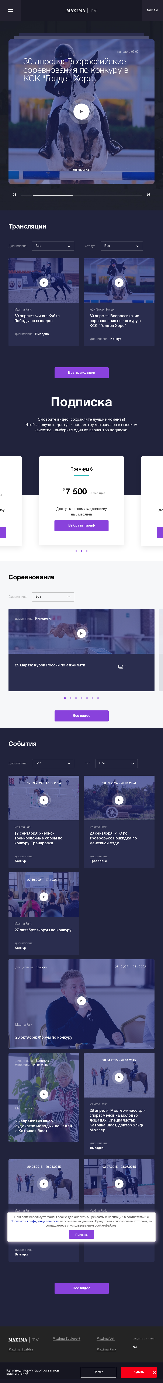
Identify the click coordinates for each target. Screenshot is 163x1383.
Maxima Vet (106, 1343)
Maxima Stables (20, 1353)
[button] (76, 551)
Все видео (81, 735)
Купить (139, 1372)
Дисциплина (17, 246)
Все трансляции (81, 372)
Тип (87, 783)
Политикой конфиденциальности (35, 1221)
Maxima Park (106, 1353)
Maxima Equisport (66, 1343)
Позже (98, 1372)
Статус (90, 246)
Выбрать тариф (81, 525)
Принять (81, 1234)
